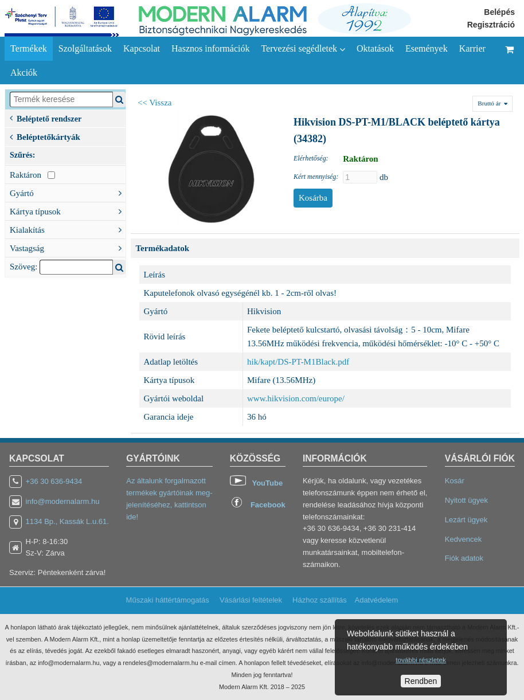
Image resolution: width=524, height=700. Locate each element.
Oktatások (375, 48)
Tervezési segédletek (303, 49)
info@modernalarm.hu (63, 501)
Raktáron (32, 174)
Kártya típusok (68, 210)
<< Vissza (155, 102)
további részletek (420, 659)
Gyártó (68, 192)
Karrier (472, 48)
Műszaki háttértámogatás (167, 600)
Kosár (454, 480)
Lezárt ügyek (466, 519)
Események (426, 48)
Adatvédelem (376, 600)
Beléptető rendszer (45, 117)
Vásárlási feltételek (251, 600)
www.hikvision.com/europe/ (296, 398)
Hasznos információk (210, 48)
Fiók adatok (464, 558)
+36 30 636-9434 (54, 481)
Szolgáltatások (85, 48)
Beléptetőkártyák (45, 136)
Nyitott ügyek (466, 500)
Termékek (28, 48)
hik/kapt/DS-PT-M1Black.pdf (298, 361)
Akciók (23, 72)
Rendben (421, 681)
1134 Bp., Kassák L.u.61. (67, 521)
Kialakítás (68, 228)
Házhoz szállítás (319, 600)
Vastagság (68, 247)
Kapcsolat (141, 48)
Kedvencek (463, 539)
